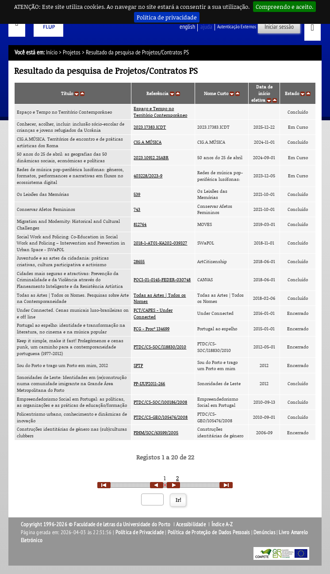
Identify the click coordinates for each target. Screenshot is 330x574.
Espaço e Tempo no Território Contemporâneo (160, 111)
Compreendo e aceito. (284, 7)
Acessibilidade (191, 524)
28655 (139, 261)
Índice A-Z (222, 524)
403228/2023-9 (148, 175)
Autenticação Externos (236, 27)
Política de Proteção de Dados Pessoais (209, 532)
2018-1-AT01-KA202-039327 (160, 243)
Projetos (72, 52)
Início (52, 52)
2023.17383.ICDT (150, 127)
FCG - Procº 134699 (151, 328)
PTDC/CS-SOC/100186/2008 (160, 402)
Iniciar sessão (279, 27)
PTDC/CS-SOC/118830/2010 (160, 347)
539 (137, 194)
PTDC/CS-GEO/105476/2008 (161, 417)
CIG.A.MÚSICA (147, 142)
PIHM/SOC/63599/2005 (156, 432)
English (187, 27)
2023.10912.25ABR (151, 157)
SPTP (138, 365)
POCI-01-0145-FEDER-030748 (162, 279)
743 (137, 209)
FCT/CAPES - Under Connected (153, 313)
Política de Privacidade (139, 532)
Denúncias (264, 532)
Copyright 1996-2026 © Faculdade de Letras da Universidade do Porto (96, 524)
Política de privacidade (167, 17)
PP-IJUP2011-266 (149, 383)
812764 (140, 224)
